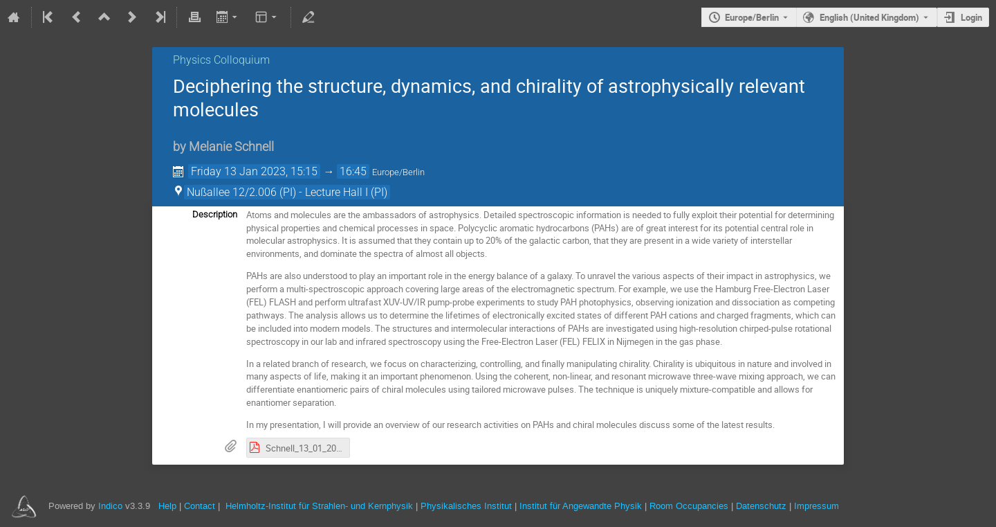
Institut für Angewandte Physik (581, 506)
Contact (199, 506)
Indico (110, 506)
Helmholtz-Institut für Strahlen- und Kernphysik (319, 506)
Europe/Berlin (752, 17)
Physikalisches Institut (466, 506)
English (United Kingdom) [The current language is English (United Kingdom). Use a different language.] (869, 17)
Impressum (816, 506)
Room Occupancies (689, 506)
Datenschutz (761, 506)
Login (971, 17)
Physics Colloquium (221, 59)
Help (167, 506)
